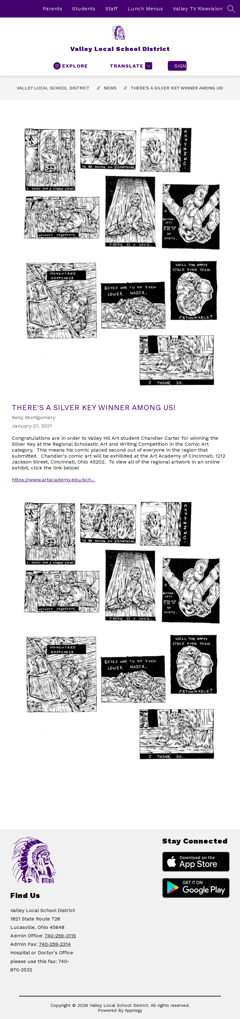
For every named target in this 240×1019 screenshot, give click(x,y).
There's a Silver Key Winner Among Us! (177, 87)
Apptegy (133, 1010)
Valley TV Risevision (197, 9)
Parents (52, 9)
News (110, 87)
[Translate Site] (130, 66)
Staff (111, 9)
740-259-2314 (55, 944)
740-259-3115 (60, 936)
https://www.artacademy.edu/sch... (53, 480)
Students (83, 9)
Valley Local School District (53, 87)
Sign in (180, 66)
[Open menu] (70, 66)
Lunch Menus (145, 9)
